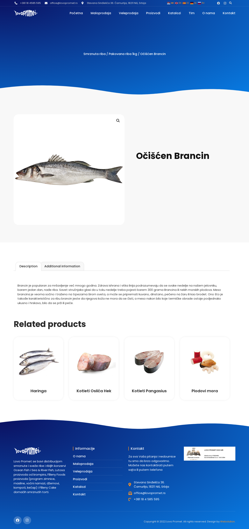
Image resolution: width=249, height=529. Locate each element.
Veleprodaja (128, 13)
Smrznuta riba (94, 54)
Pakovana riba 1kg (123, 54)
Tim (192, 13)
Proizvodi (153, 13)
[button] (230, 3)
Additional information (62, 266)
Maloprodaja (101, 13)
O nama (208, 13)
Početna (76, 13)
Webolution (227, 521)
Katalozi (174, 13)
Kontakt (229, 13)
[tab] (28, 266)
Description (28, 266)
